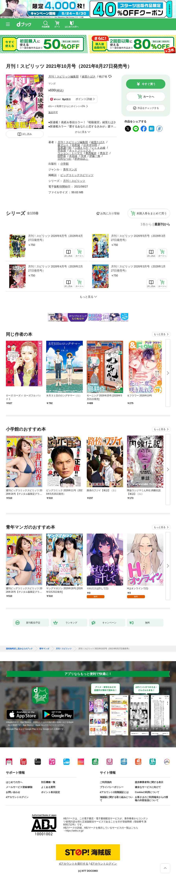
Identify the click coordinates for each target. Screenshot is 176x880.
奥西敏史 (91, 153)
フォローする (110, 76)
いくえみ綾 (98, 147)
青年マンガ (70, 169)
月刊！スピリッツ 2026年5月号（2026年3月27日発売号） (138, 238)
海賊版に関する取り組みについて (116, 799)
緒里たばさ (89, 76)
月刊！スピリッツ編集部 (63, 76)
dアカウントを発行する (73, 863)
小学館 (64, 163)
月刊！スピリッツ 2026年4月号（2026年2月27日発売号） (55, 268)
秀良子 (104, 153)
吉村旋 (76, 145)
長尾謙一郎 (64, 147)
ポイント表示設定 (50, 792)
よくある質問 (48, 787)
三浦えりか (81, 147)
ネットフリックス (80, 150)
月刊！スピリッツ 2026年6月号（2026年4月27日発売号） (55, 238)
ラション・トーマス (70, 153)
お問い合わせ (13, 792)
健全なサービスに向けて (148, 787)
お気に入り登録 (110, 213)
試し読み (27, 134)
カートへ (148, 96)
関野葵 (62, 156)
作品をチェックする (148, 108)
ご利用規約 (106, 782)
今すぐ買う (149, 84)
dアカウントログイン (17, 797)
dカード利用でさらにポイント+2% (66, 106)
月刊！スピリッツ (74, 180)
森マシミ (63, 145)
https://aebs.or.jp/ (75, 830)
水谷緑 (73, 156)
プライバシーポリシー (111, 787)
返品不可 (53, 112)
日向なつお (64, 158)
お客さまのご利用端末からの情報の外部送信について (151, 799)
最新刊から (162, 224)
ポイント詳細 (84, 99)
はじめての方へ (14, 782)
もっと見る (160, 334)
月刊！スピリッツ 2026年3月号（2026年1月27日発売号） (138, 268)
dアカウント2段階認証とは (114, 792)
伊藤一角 (94, 156)
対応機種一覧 (48, 782)
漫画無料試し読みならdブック (19, 649)
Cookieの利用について (147, 792)
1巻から (146, 224)
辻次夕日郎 (90, 145)
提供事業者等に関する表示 (149, 782)
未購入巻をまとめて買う (151, 213)
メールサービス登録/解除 (19, 787)
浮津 (83, 156)
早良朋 (62, 150)
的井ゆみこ (81, 158)
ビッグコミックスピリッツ (76, 175)
